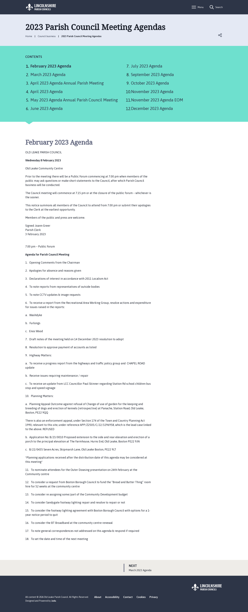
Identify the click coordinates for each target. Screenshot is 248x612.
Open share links (220, 35)
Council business (47, 36)
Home (28, 36)
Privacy (153, 597)
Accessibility (112, 597)
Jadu (53, 601)
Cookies (141, 597)
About (97, 597)
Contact (128, 597)
